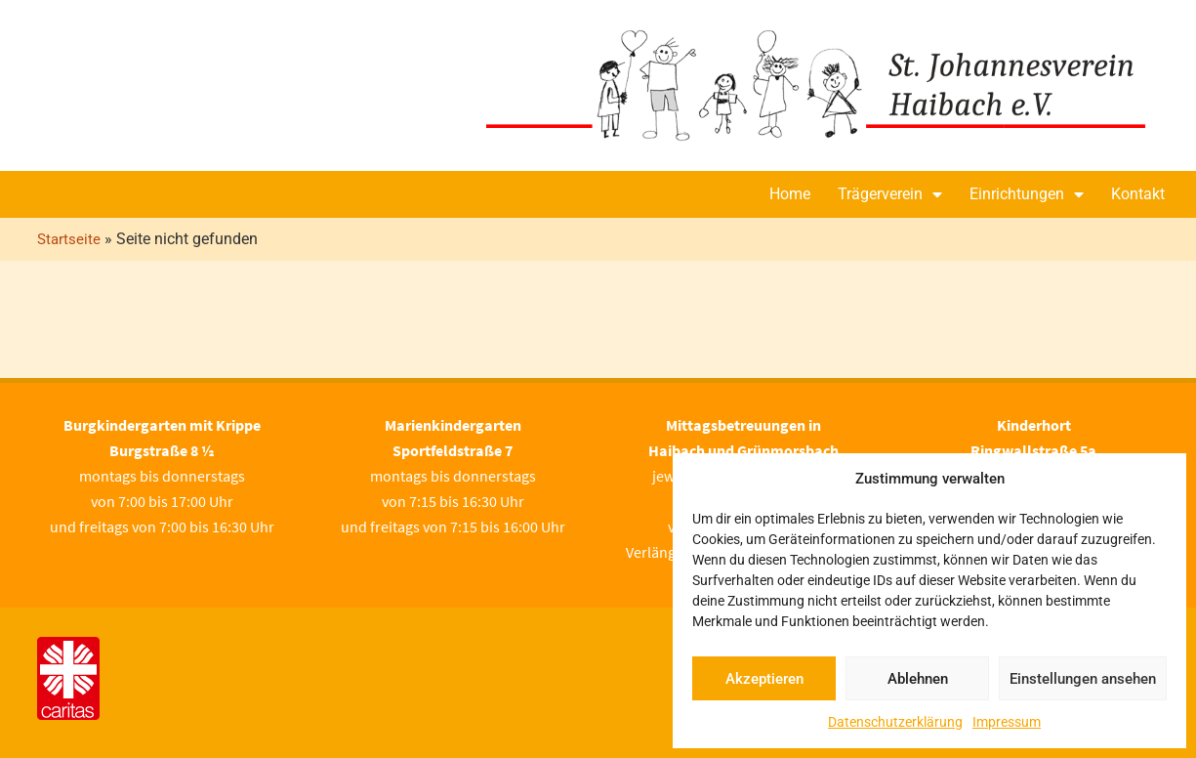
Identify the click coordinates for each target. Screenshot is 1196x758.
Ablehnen (917, 679)
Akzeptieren (764, 679)
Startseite (69, 239)
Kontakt (1138, 194)
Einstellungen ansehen (1083, 679)
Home (789, 194)
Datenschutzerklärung (895, 722)
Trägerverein (890, 194)
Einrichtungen (1026, 194)
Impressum (1006, 722)
